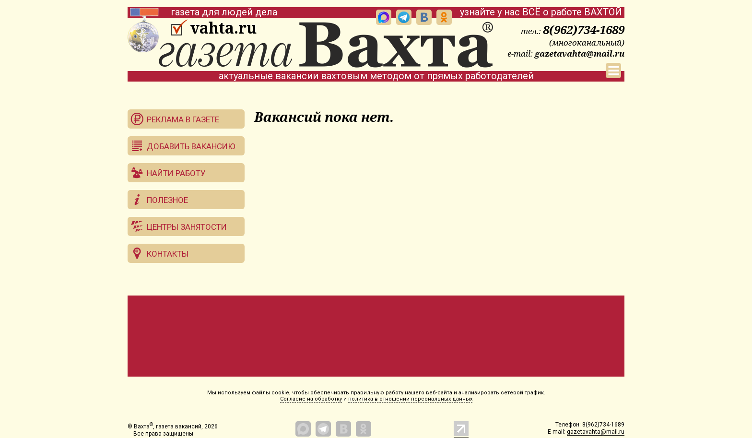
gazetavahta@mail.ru (579, 53)
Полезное (167, 200)
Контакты (167, 254)
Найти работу (176, 173)
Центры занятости (187, 227)
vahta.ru (223, 27)
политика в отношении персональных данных (410, 399)
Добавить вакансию (191, 146)
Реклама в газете (183, 119)
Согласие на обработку (311, 399)
